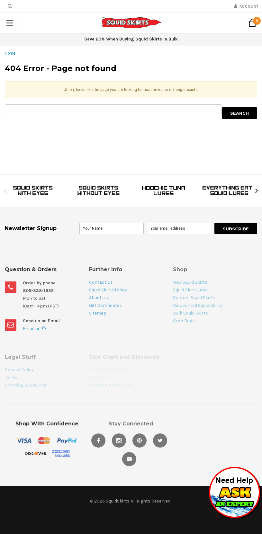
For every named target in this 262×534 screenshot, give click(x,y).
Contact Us (101, 282)
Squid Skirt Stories (108, 290)
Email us (34, 328)
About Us (98, 297)
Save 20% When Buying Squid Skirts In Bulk (131, 39)
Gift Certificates (105, 305)
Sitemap (97, 313)
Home (10, 53)
